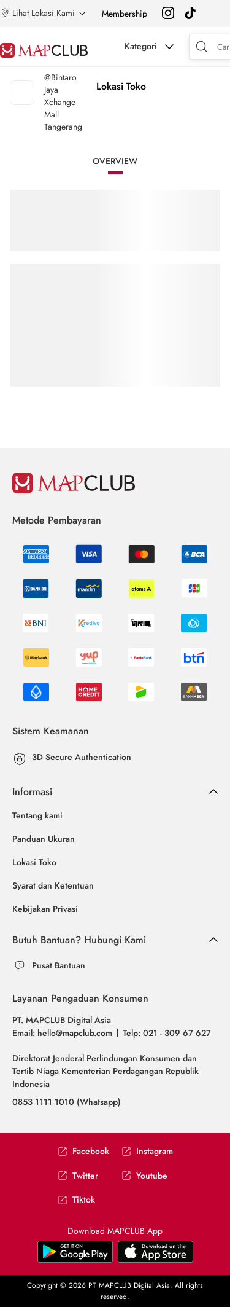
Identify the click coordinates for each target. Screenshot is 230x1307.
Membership (124, 13)
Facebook (83, 1151)
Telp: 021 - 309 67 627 (167, 1033)
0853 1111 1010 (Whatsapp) (66, 1102)
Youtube (144, 1176)
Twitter (78, 1176)
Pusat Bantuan (58, 965)
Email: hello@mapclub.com (62, 1033)
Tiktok (76, 1200)
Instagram (147, 1151)
